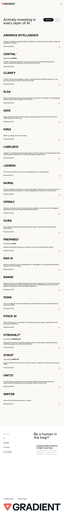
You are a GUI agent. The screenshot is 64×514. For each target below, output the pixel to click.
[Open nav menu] (61, 3)
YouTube (6, 447)
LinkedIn (6, 443)
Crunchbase (7, 452)
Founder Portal (8, 499)
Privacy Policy (22, 499)
